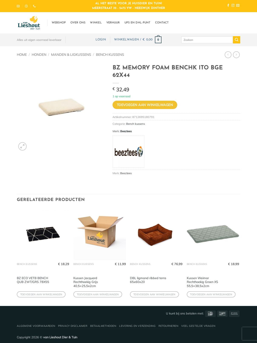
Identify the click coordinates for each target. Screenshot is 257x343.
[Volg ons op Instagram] (232, 5)
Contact (162, 22)
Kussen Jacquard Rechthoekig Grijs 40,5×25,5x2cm (85, 282)
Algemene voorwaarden (36, 325)
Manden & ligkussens (71, 54)
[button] (101, 39)
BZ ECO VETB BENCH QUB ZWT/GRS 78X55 (33, 280)
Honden (39, 54)
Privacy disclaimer (72, 325)
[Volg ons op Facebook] (228, 5)
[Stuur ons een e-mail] (237, 5)
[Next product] (228, 54)
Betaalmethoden (103, 325)
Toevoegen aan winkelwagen (145, 105)
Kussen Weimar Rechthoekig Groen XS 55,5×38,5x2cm (202, 282)
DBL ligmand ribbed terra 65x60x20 (148, 280)
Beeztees (126, 131)
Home (22, 54)
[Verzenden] (236, 39)
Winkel (96, 22)
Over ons (77, 22)
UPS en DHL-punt (137, 22)
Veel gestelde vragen (198, 325)
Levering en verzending (137, 325)
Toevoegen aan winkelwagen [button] (41, 294)
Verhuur (113, 22)
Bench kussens (110, 54)
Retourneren (168, 325)
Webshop (59, 22)
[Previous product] (236, 54)
